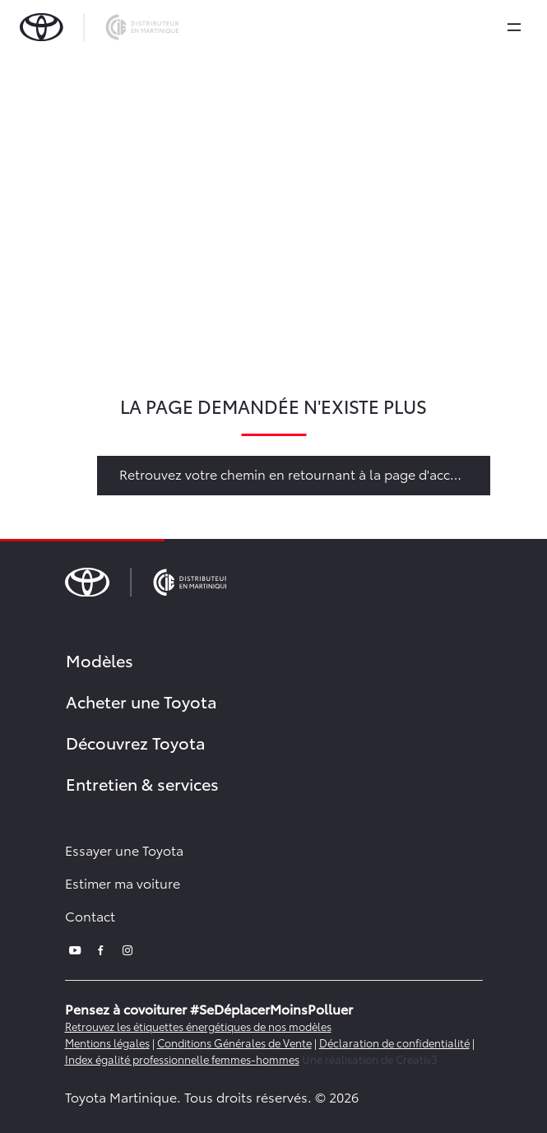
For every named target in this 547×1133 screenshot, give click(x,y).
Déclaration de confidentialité (394, 1042)
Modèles (99, 660)
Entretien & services (142, 783)
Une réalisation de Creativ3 (370, 1059)
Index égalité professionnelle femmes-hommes (182, 1059)
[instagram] (127, 948)
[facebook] (101, 948)
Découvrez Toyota (136, 742)
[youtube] (75, 948)
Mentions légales (107, 1042)
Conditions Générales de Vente (234, 1042)
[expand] (514, 27)
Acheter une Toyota (141, 701)
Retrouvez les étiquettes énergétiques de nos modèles (198, 1026)
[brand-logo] (99, 27)
